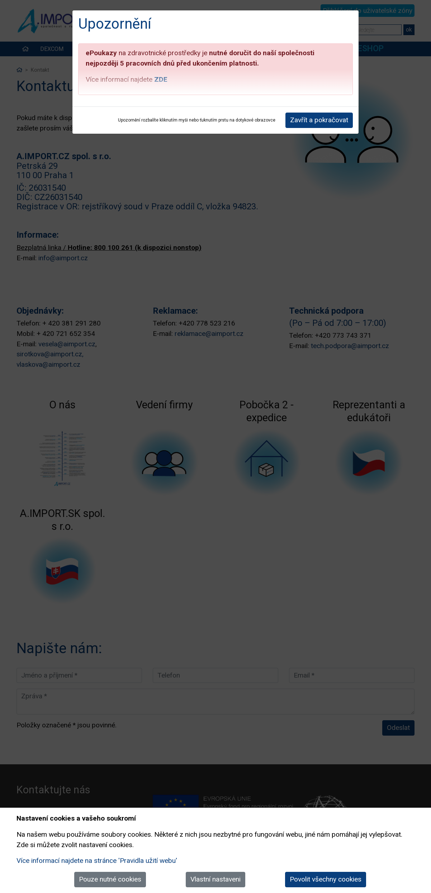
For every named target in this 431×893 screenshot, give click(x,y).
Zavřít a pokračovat (319, 120)
